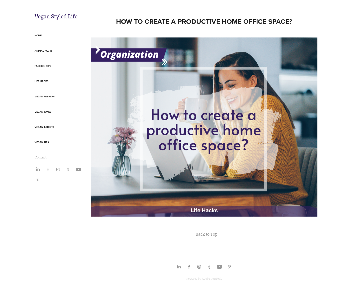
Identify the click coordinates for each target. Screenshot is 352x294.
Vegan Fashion (45, 96)
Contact (41, 157)
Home (38, 35)
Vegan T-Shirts (44, 127)
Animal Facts (44, 51)
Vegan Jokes (43, 112)
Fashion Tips (43, 66)
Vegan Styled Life (56, 16)
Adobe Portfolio (212, 279)
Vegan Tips (42, 142)
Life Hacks (41, 81)
